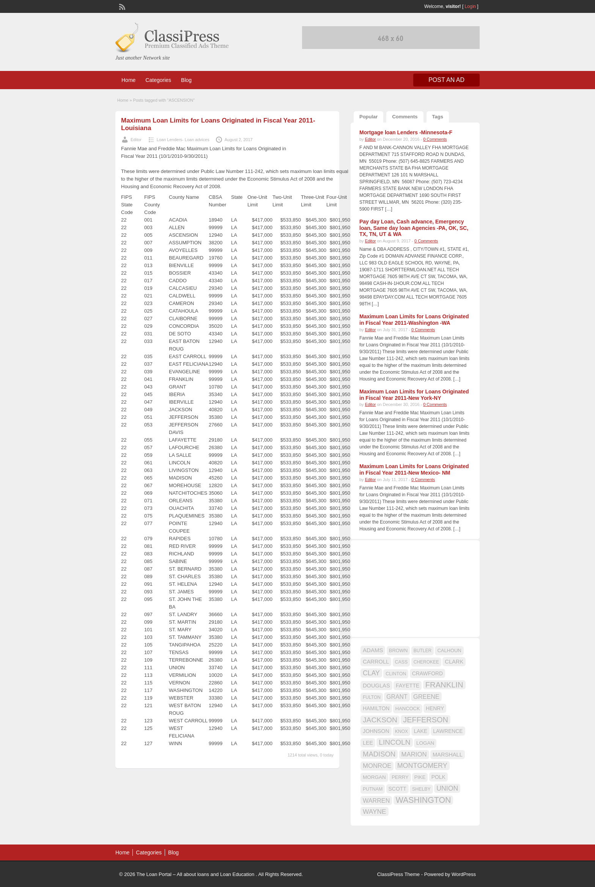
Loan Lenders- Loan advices (183, 139)
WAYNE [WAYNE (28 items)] (374, 811)
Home (128, 80)
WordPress (464, 874)
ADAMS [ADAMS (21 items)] (373, 650)
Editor (136, 139)
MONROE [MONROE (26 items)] (377, 765)
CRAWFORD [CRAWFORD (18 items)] (427, 673)
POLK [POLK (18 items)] (438, 777)
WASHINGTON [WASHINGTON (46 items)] (423, 800)
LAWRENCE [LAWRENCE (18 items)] (448, 731)
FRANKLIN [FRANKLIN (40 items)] (444, 685)
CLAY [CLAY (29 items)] (371, 673)
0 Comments (435, 139)
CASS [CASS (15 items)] (401, 662)
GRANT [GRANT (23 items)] (396, 697)
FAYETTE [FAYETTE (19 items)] (407, 686)
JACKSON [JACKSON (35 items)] (380, 720)
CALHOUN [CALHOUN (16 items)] (449, 650)
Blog (186, 80)
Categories (158, 80)
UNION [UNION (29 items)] (447, 788)
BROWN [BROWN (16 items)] (398, 650)
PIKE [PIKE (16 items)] (419, 777)
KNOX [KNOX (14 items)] (401, 731)
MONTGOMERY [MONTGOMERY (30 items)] (422, 765)
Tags (437, 117)
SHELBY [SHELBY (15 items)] (421, 789)
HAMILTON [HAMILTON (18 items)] (376, 708)
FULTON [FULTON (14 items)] (372, 697)
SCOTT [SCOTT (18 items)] (397, 789)
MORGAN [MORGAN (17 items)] (374, 777)
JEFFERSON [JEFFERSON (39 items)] (425, 720)
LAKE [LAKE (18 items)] (420, 731)
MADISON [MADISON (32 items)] (379, 754)
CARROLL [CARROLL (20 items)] (376, 662)
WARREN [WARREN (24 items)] (376, 800)
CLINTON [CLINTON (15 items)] (396, 673)
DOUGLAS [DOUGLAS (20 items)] (376, 686)
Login (470, 6)
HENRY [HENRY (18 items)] (435, 708)
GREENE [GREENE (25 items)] (426, 696)
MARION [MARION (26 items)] (414, 754)
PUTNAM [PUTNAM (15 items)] (372, 789)
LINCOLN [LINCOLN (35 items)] (394, 742)
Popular (368, 117)
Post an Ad (446, 80)
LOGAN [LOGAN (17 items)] (425, 743)
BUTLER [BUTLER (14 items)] (422, 650)
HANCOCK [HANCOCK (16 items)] (407, 708)
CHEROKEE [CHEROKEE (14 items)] (426, 662)
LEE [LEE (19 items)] (368, 743)
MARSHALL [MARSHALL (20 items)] (448, 755)
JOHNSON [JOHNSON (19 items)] (376, 731)
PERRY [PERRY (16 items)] (400, 777)
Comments (404, 117)
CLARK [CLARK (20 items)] (454, 662)
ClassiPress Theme (398, 874)
